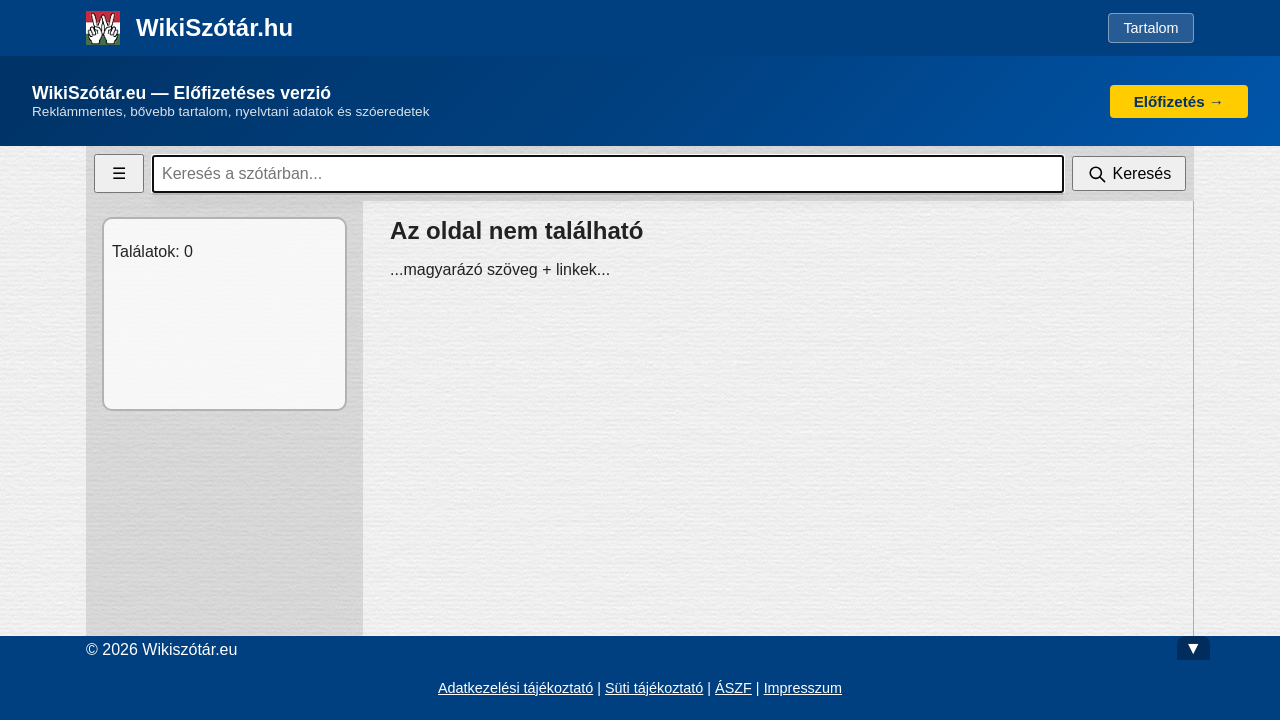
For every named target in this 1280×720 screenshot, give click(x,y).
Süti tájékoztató (654, 688)
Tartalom (1150, 28)
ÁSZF (733, 688)
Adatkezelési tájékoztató (515, 688)
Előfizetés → (1179, 101)
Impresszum (803, 688)
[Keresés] (1129, 174)
